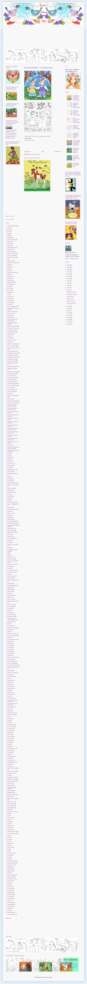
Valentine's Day (11, 771)
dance (8, 839)
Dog (8, 454)
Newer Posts (27, 151)
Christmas (9, 317)
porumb (9, 886)
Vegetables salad (11, 777)
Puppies (9, 674)
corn (8, 835)
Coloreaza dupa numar (13, 347)
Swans (9, 746)
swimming (9, 906)
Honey (9, 540)
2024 (8, 231)
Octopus (9, 629)
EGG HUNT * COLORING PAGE (76, 165)
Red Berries (10, 688)
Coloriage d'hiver (11, 361)
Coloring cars (10, 375)
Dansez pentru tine (12, 400)
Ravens (9, 682)
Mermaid (9, 597)
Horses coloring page (12, 544)
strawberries (10, 904)
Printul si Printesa (11, 672)
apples (9, 809)
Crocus (9, 393)
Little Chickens (11, 576)
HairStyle (9, 517)
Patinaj (9, 637)
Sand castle (10, 694)
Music (8, 610)
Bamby (9, 266)
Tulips (8, 764)
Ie (7, 553)
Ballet (8, 264)
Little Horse (10, 578)
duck (8, 845)
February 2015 (71, 303)
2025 (8, 233)
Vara (8, 775)
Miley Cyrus (10, 599)
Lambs (9, 568)
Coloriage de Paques (12, 363)
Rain (8, 678)
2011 (68, 313)
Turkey (9, 766)
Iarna (8, 547)
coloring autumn (11, 833)
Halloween (10, 519)
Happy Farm (10, 530)
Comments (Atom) (35, 154)
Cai (8, 294)
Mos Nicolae (10, 606)
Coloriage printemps (12, 371)
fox (8, 851)
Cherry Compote (11, 311)
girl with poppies (11, 863)
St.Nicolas (9, 736)
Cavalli (9, 304)
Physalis (9, 647)
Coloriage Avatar (11, 351)
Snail (8, 720)
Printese (9, 670)
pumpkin (9, 890)
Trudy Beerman (11, 762)
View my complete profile (71, 258)
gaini (8, 859)
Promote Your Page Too (10, 219)
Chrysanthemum (11, 332)
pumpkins (9, 892)
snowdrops (10, 902)
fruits (8, 857)
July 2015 (69, 296)
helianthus (10, 871)
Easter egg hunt (11, 469)
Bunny (29, 140)
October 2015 (70, 292)
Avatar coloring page (12, 257)
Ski (8, 716)
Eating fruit (10, 471)
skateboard (10, 898)
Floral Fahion (10, 492)
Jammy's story (11, 559)
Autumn (9, 249)
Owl (8, 631)
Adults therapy (11, 239)
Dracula (9, 461)
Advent (9, 241)
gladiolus (9, 867)
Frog (8, 500)
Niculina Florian (71, 252)
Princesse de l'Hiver (12, 665)
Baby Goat (10, 260)
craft (8, 837)
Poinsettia (9, 651)
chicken (9, 827)
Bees (8, 270)
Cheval (9, 315)
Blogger (50, 977)
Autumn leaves (11, 255)
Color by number (11, 345)
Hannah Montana (11, 521)
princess (9, 888)
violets (9, 908)
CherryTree (10, 313)
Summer (9, 738)
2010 (68, 315)
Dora (8, 459)
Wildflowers (10, 792)
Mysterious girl (11, 616)
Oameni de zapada (12, 627)
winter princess (11, 914)
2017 (68, 285)
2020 (68, 278)
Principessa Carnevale (13, 667)
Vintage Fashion (11, 781)
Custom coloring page (13, 395)
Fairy (8, 477)
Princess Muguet (11, 663)
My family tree (10, 614)
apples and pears (11, 811)
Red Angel (10, 686)
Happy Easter (10, 528)
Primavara (10, 659)
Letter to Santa (11, 572)
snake (8, 900)
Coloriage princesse (12, 368)
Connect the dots (11, 385)
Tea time (9, 752)
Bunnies (9, 288)
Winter (9, 796)
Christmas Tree (11, 330)
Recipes (9, 684)
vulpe (8, 910)
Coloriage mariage (12, 366)
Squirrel (9, 734)
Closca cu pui (10, 340)
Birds (8, 278)
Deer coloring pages (12, 402)
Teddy (8, 754)
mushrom (9, 880)
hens (8, 872)
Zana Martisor (10, 803)
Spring (9, 732)
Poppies (9, 655)
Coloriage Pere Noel (12, 353)
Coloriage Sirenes (11, 355)
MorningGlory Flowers (13, 601)
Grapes (9, 511)
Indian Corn (10, 557)
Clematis (9, 338)
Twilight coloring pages (13, 768)
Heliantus (9, 536)
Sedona (9, 710)
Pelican (9, 641)
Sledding (9, 718)
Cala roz (9, 296)
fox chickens (10, 853)
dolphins (9, 843)
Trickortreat (10, 760)
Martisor (9, 591)
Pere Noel (9, 645)
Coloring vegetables (12, 383)
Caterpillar (10, 302)
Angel (8, 245)
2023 (68, 271)
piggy (8, 884)
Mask (8, 593)
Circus (9, 336)
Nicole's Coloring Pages (10, 216)
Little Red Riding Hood (13, 580)
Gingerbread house (12, 509)
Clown (8, 342)
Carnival (9, 298)
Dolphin (9, 457)
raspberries (10, 894)
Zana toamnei (10, 805)
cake (8, 819)
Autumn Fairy (10, 251)
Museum (9, 608)
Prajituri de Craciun (12, 657)
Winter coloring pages (12, 798)
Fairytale (9, 479)
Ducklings (9, 465)
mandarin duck (11, 878)
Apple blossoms (11, 247)
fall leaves (9, 847)
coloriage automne (12, 831)
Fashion (9, 481)
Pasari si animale (11, 635)
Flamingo (9, 490)
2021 (8, 227)
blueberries (10, 817)
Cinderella (9, 334)
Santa (8, 696)
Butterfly (9, 292)
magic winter (10, 876)
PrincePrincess (11, 661)
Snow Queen (10, 726)
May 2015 (69, 298)
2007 (68, 322)
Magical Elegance (11, 585)
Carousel (9, 300)
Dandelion (9, 398)
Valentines (10, 773)
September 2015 (71, 294)
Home (42, 151)
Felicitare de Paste (12, 483)
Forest (9, 498)
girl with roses (10, 865)
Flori (8, 494)
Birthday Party (10, 282)
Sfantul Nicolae (11, 714)
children (9, 829)
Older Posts (57, 151)
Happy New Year (11, 532)
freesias (9, 855)
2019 (68, 281)
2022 (8, 229)
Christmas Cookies (12, 326)
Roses (9, 690)
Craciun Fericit (11, 391)
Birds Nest (10, 280)
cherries (9, 825)
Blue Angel (10, 284)
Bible (8, 274)
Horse (8, 542)
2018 (68, 283)
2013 (68, 308)
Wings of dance (11, 794)
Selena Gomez (11, 712)
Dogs (8, 455)
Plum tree (9, 649)
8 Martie (9, 237)
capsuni (9, 821)
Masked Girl (10, 595)
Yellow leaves (10, 801)
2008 (68, 319)
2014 (68, 306)
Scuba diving (10, 706)
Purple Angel (10, 676)
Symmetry (9, 750)
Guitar (8, 515)
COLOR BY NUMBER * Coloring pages (77, 127)
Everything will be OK (12, 473)
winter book (10, 912)
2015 (68, 290)
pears (8, 882)
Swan (8, 744)
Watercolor (10, 785)
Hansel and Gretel (12, 523)
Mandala (9, 589)
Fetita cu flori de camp (13, 485)
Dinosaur (9, 445)
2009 (68, 317)
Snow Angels (10, 724)
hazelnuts (9, 869)
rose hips (9, 896)
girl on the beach (11, 861)
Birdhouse (9, 276)
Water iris (9, 783)
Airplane (9, 243)
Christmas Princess (12, 328)
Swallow (9, 742)
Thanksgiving (10, 756)
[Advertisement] (43, 35)
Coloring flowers (11, 377)
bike (8, 813)
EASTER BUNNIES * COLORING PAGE (38, 68)
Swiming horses (11, 748)
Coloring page (10, 379)
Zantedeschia (10, 807)
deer (8, 841)
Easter (33, 140)
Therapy (9, 758)
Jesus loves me (11, 564)
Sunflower (9, 740)
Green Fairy (10, 513)
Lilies (8, 574)
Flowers (9, 496)
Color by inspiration (12, 344)
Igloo (8, 555)
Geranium (9, 507)
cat (8, 823)
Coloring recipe (11, 381)
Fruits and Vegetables (12, 504)
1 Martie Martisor (11, 225)
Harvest (9, 534)
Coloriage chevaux (12, 357)
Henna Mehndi (11, 538)
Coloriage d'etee (11, 359)
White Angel (10, 790)
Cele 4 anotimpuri (11, 306)
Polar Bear (10, 653)
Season (9, 708)
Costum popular (11, 389)
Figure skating (11, 488)
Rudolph (9, 692)
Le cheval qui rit (11, 570)
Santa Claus (10, 698)
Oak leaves (10, 625)
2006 (68, 324)
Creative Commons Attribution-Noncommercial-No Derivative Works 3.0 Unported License (11, 135)
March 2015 (70, 301)
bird (8, 815)
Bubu (8, 286)
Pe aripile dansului (12, 639)
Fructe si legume (11, 502)
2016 (68, 287)
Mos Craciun (10, 604)
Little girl (9, 583)
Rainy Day (10, 680)
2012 (68, 310)
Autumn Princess (11, 253)
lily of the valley (11, 875)
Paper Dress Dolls (12, 633)
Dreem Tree (10, 463)
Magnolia (9, 587)
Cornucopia (10, 387)
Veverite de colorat (12, 779)
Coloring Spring (11, 373)
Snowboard (10, 728)
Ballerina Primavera (12, 262)
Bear (8, 268)
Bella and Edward (11, 272)
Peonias (9, 643)
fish (8, 849)
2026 (8, 235)
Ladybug (9, 566)
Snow (8, 722)
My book (9, 612)
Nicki (8, 623)
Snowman (9, 730)
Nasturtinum (10, 621)
